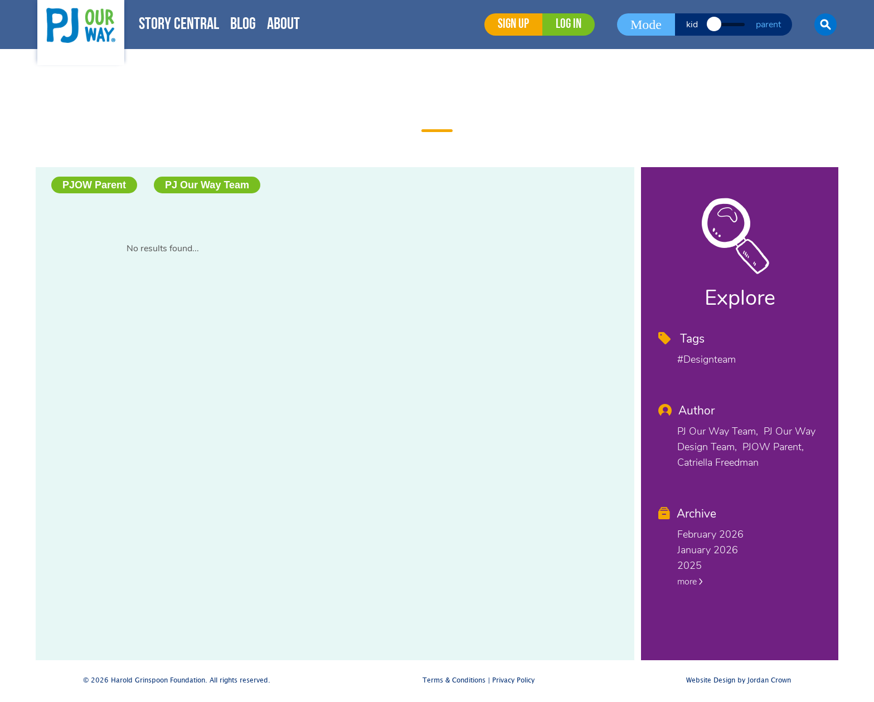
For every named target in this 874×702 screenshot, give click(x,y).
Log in (568, 24)
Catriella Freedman (718, 462)
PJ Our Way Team (207, 185)
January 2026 (707, 550)
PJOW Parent (94, 185)
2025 (689, 565)
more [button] (690, 582)
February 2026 (710, 534)
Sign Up (513, 24)
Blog (243, 24)
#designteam (706, 359)
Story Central (179, 24)
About (283, 24)
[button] (825, 24)
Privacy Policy (513, 680)
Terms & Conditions (454, 680)
